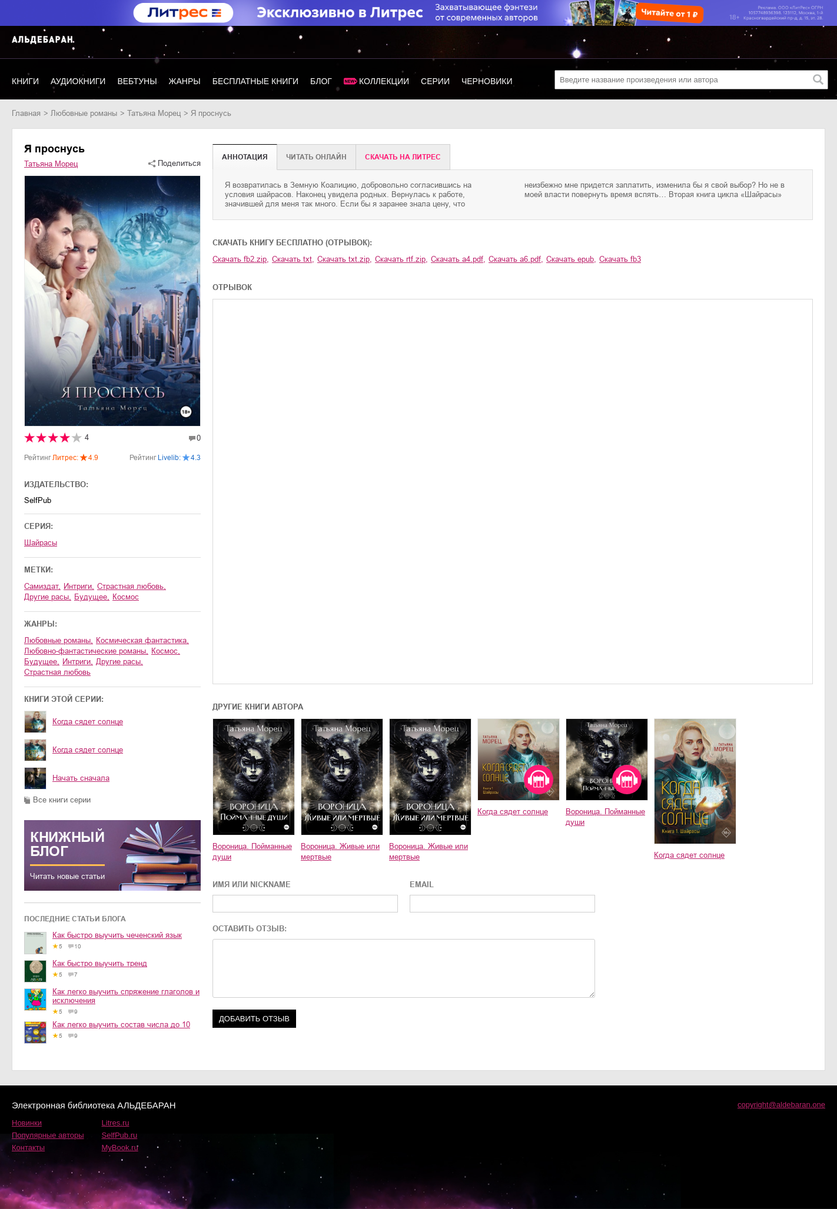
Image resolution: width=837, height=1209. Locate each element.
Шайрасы (40, 542)
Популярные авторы (48, 1135)
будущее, (91, 596)
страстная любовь (57, 672)
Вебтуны (137, 81)
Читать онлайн (316, 157)
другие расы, (47, 596)
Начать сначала (80, 778)
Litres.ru (115, 1122)
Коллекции (384, 81)
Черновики (487, 81)
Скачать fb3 (620, 259)
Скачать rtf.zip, (401, 259)
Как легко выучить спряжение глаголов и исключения (126, 996)
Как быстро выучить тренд (99, 963)
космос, (165, 651)
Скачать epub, (571, 259)
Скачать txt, (293, 259)
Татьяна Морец (154, 113)
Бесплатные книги (255, 81)
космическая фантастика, (142, 640)
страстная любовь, (131, 586)
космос (125, 596)
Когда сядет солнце (87, 721)
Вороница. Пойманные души (252, 851)
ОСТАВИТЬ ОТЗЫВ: (249, 928)
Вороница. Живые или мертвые (340, 851)
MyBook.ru (120, 1147)
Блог (321, 81)
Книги (25, 81)
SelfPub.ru (120, 1135)
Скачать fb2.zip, (240, 259)
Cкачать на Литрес (403, 157)
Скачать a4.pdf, (458, 259)
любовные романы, (58, 640)
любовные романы (84, 113)
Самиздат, (42, 586)
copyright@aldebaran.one (781, 1104)
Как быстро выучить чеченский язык (117, 935)
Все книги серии (62, 799)
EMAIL (422, 884)
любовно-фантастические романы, (86, 651)
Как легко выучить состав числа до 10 (121, 1024)
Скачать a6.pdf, (516, 259)
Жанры (185, 81)
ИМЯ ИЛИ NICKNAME (251, 884)
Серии (435, 81)
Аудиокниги (78, 81)
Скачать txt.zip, (344, 259)
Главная (26, 113)
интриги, (79, 586)
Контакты (28, 1147)
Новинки (27, 1122)
